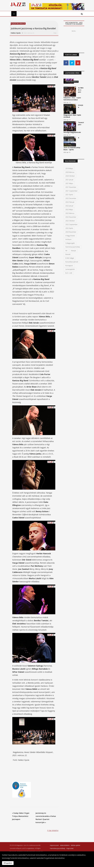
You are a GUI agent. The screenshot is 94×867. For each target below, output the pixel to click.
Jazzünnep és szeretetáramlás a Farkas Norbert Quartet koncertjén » (46, 818)
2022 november (70, 217)
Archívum (68, 239)
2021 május (69, 183)
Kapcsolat (70, 848)
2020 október (70, 176)
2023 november (70, 232)
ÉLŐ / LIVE (68, 273)
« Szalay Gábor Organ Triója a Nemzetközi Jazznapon (20, 816)
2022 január (69, 206)
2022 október (70, 221)
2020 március (69, 172)
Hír (66, 251)
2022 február (69, 202)
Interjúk (73, 251)
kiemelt (67, 254)
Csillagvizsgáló (68, 105)
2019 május (69, 168)
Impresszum (54, 845)
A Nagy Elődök (70, 236)
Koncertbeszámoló (71, 262)
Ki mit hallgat (69, 258)
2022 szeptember (71, 224)
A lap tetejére (52, 830)
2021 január (69, 180)
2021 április (69, 195)
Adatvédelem (65, 845)
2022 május (69, 210)
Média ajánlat (75, 845)
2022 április (69, 228)
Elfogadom (8, 863)
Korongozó (69, 266)
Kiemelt (66, 87)
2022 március (69, 213)
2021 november (70, 187)
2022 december (70, 198)
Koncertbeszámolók (18, 23)
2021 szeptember (71, 191)
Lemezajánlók (70, 269)
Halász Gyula (15, 33)
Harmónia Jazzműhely (72, 247)
